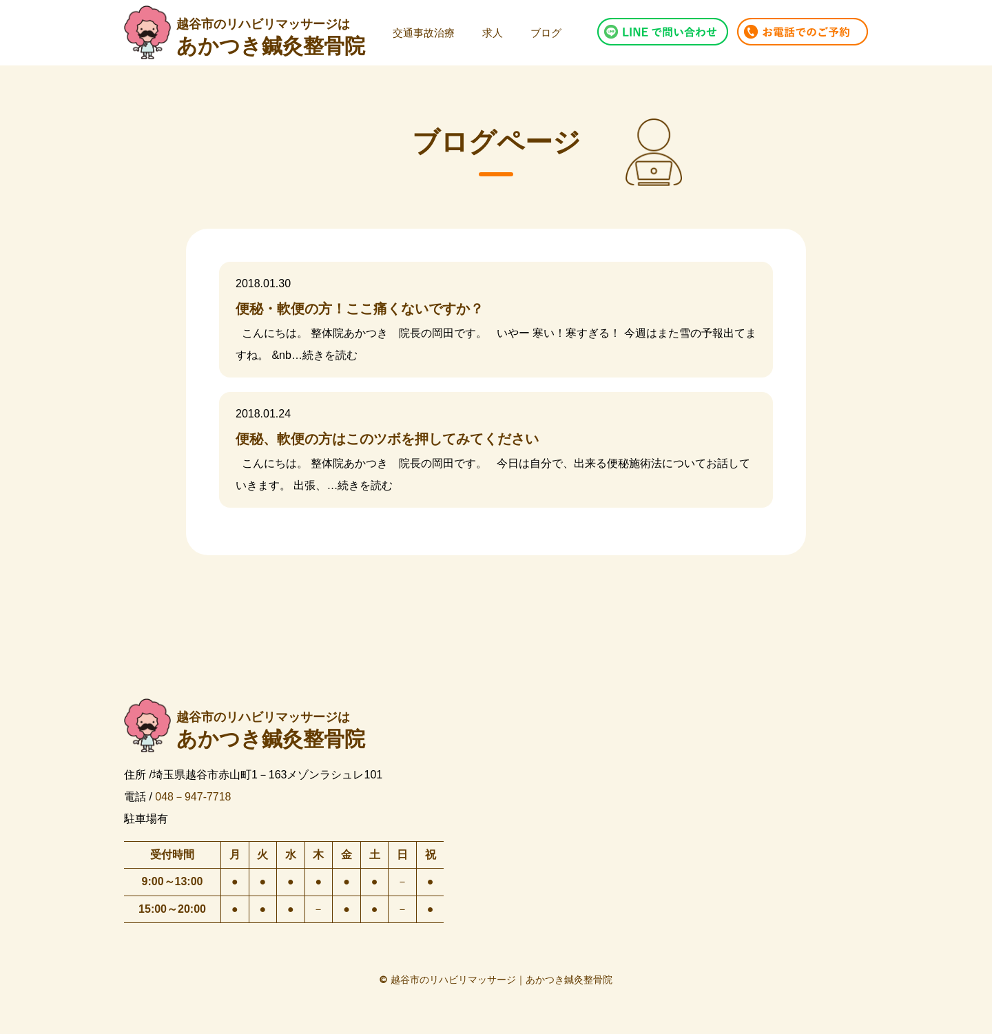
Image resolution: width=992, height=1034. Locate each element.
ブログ (545, 33)
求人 (492, 33)
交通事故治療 (424, 33)
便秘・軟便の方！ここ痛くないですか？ (360, 308)
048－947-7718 (193, 796)
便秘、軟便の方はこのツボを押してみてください (387, 438)
